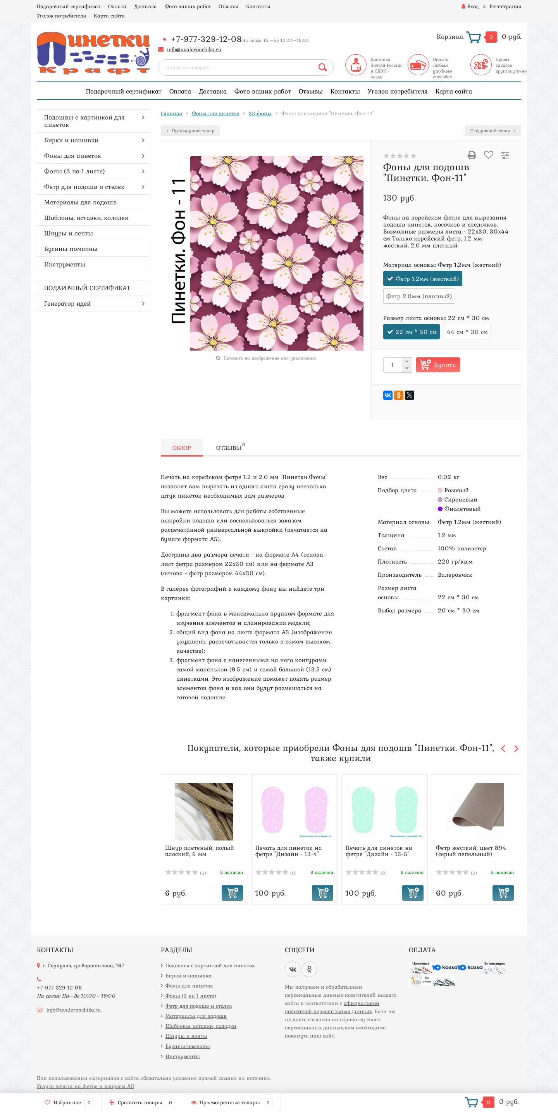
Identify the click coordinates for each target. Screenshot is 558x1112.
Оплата (117, 6)
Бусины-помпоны (71, 249)
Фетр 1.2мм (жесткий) (427, 278)
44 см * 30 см (467, 331)
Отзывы (228, 6)
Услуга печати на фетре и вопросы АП (85, 1086)
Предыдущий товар (190, 130)
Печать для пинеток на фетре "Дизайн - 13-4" (288, 850)
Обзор (181, 447)
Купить (445, 365)
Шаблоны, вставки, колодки (86, 218)
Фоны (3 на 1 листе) (74, 171)
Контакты (258, 6)
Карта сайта (109, 15)
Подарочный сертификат (68, 6)
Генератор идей (67, 303)
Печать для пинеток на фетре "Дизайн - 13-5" (379, 850)
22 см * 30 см (416, 331)
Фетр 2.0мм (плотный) (419, 296)
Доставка (145, 6)
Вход (470, 6)
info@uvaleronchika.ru (194, 49)
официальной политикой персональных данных (332, 1007)
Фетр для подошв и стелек (84, 187)
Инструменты (64, 264)
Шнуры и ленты (68, 233)
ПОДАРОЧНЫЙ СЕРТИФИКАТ (87, 288)
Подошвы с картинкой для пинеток (84, 121)
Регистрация (505, 6)
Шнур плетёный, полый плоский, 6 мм (199, 850)
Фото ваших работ (188, 6)
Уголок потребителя (61, 15)
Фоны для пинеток (72, 155)
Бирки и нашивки (71, 140)
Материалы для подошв (80, 202)
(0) (185, 873)
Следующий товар (492, 130)
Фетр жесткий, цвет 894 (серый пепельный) (471, 850)
